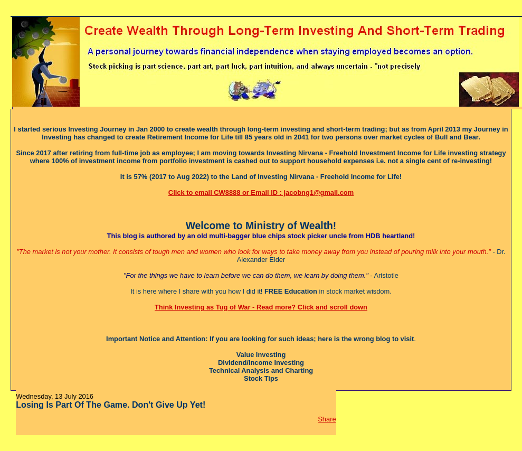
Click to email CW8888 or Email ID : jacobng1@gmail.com (261, 192)
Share (327, 419)
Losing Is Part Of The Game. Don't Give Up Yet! (110, 404)
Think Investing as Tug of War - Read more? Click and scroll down (261, 307)
